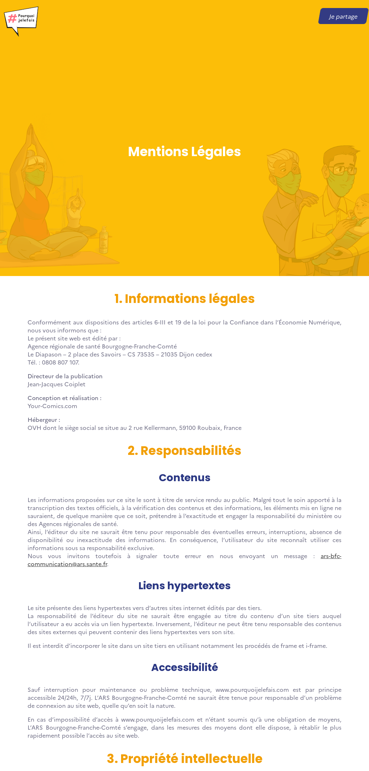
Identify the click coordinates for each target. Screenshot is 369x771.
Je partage (343, 16)
